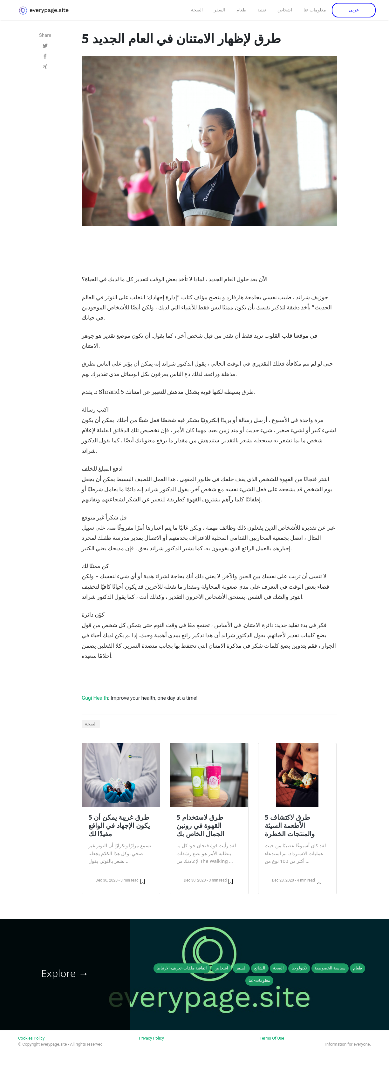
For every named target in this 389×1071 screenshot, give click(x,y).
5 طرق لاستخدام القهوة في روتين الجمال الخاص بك (200, 825)
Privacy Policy (151, 1038)
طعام (241, 10)
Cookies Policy (31, 1038)
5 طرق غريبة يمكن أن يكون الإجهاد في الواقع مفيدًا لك (119, 825)
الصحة (197, 10)
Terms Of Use (272, 1038)
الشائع (259, 968)
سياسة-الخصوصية (330, 968)
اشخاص (284, 10)
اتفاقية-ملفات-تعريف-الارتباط (182, 968)
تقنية (261, 10)
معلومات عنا (315, 10)
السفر (219, 10)
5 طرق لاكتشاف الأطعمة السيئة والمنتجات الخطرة (290, 825)
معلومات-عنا (259, 980)
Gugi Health (95, 698)
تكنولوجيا (299, 968)
